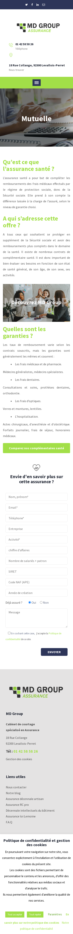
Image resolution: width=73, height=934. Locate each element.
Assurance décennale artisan (25, 799)
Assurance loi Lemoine (21, 816)
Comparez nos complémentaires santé (36, 448)
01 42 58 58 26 (25, 751)
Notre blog (13, 793)
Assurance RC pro (17, 805)
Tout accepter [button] (15, 914)
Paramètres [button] (55, 914)
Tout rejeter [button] (35, 914)
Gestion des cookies (19, 759)
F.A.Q (9, 822)
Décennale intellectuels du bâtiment (30, 810)
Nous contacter (16, 787)
